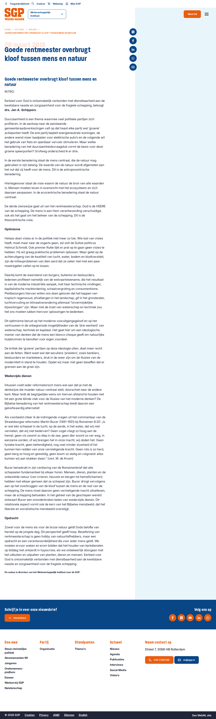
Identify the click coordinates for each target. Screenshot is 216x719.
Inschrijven (17, 617)
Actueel (19, 29)
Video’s (116, 675)
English (83, 715)
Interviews (118, 664)
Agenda (116, 654)
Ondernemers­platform (19, 670)
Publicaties (119, 659)
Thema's (82, 649)
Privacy (44, 715)
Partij (46, 642)
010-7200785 (159, 659)
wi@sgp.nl (186, 659)
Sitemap (69, 715)
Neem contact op (160, 642)
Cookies (30, 715)
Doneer (11, 677)
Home (8, 29)
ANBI (56, 715)
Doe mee (13, 642)
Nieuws (33, 29)
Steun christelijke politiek (19, 650)
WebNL (201, 715)
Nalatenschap (15, 688)
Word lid (192, 14)
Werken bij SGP (16, 682)
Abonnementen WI (18, 658)
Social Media (120, 670)
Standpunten (86, 642)
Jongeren (12, 663)
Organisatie (49, 649)
